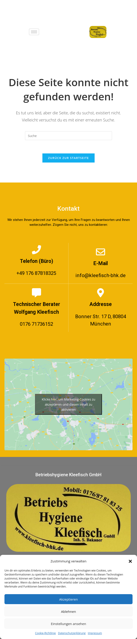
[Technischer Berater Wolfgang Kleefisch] (36, 292)
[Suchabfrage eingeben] (68, 135)
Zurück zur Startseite (68, 158)
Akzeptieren (68, 599)
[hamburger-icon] (34, 32)
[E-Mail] (100, 251)
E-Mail (100, 263)
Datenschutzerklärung (72, 633)
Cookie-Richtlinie (45, 633)
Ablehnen (68, 611)
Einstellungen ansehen (68, 623)
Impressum (95, 633)
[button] (130, 561)
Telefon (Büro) (36, 261)
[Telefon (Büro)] (36, 249)
